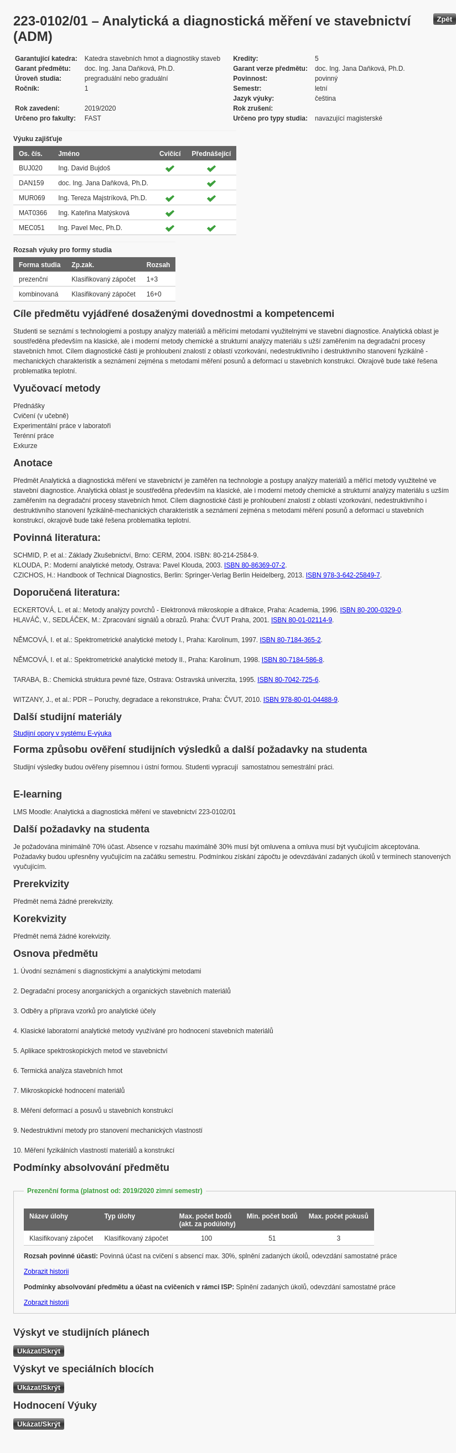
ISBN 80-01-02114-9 (301, 620)
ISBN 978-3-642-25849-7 (343, 575)
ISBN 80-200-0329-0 (370, 610)
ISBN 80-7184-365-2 (290, 640)
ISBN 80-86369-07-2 (254, 565)
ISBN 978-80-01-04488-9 (300, 700)
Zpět (444, 19)
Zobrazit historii (46, 1271)
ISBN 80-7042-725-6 (287, 680)
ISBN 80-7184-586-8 (292, 660)
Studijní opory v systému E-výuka (62, 733)
